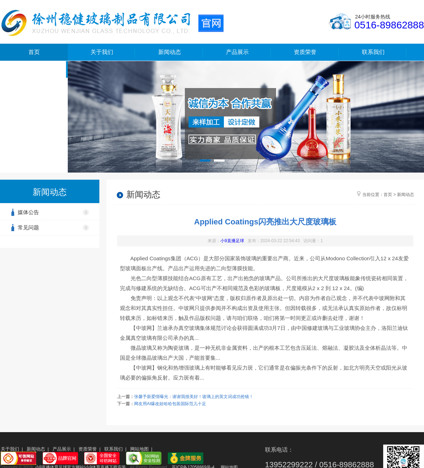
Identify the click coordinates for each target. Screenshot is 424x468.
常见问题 (28, 227)
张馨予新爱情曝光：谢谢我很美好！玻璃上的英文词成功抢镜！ (193, 396)
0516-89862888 (389, 25)
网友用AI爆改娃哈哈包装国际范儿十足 (170, 403)
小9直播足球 (232, 240)
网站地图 (139, 449)
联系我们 (373, 52)
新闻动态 (169, 52)
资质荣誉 (305, 52)
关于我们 (101, 52)
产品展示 (237, 52)
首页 (34, 52)
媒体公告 (28, 212)
